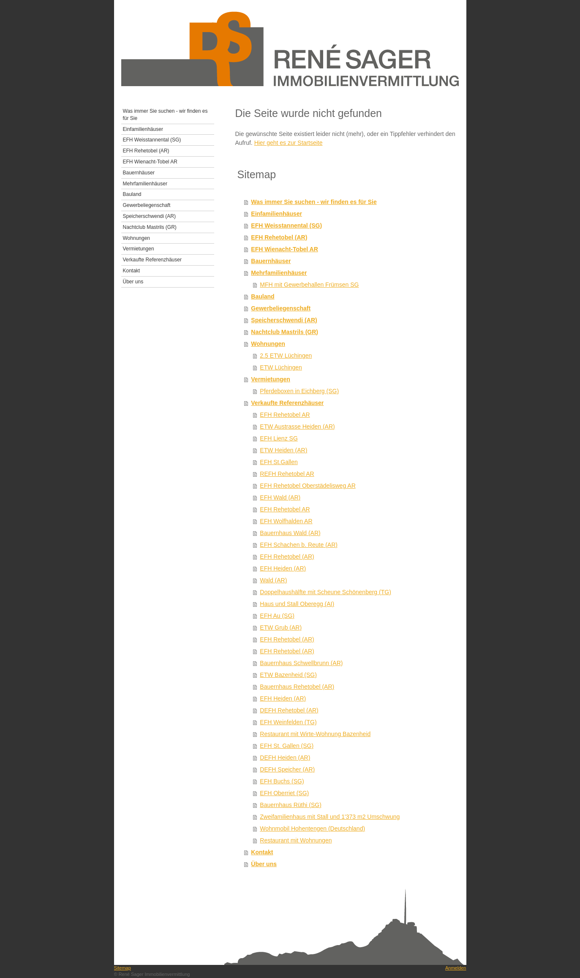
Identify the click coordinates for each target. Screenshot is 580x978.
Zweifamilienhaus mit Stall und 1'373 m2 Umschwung (330, 816)
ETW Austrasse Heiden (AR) (297, 426)
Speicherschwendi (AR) (284, 320)
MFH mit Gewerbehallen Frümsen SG (309, 284)
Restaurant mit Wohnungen (296, 840)
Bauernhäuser (271, 261)
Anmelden (455, 967)
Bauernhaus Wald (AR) (290, 533)
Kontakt (262, 852)
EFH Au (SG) (277, 615)
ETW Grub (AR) (281, 627)
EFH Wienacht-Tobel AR (284, 249)
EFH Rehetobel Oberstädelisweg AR (307, 485)
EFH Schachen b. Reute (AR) (299, 544)
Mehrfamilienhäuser (279, 272)
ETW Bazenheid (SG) (288, 674)
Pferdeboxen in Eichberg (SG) (299, 391)
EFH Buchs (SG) (282, 781)
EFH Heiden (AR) (283, 568)
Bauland (262, 296)
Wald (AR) (273, 580)
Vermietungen (270, 379)
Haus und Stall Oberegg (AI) (297, 603)
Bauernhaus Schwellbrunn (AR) (301, 663)
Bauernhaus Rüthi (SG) (290, 804)
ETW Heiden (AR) (283, 450)
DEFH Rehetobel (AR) (289, 710)
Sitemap (122, 967)
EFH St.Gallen (278, 462)
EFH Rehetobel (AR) (279, 237)
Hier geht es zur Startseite (288, 142)
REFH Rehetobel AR (287, 473)
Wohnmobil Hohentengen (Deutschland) (312, 828)
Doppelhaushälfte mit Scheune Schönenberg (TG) (325, 592)
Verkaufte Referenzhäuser (287, 402)
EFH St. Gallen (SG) (286, 745)
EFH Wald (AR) (280, 497)
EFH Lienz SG (278, 438)
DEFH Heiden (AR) (285, 757)
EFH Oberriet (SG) (284, 793)
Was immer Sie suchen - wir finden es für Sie (313, 201)
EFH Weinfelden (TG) (288, 722)
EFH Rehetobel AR (285, 414)
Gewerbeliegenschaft (280, 308)
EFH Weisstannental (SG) (286, 225)
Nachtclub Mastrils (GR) (284, 332)
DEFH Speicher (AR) (287, 769)
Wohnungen (268, 343)
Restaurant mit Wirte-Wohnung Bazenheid (315, 734)
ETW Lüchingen (281, 367)
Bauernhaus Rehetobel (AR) (297, 686)
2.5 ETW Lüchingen (286, 355)
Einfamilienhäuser (276, 213)
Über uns (264, 864)
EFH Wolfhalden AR (286, 521)
